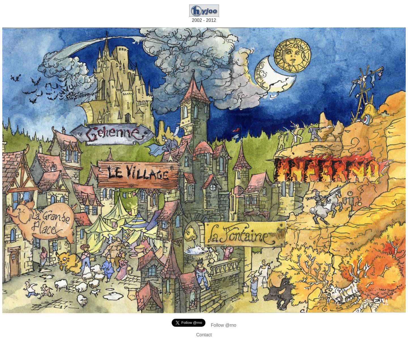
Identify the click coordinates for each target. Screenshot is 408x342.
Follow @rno (223, 325)
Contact (204, 334)
